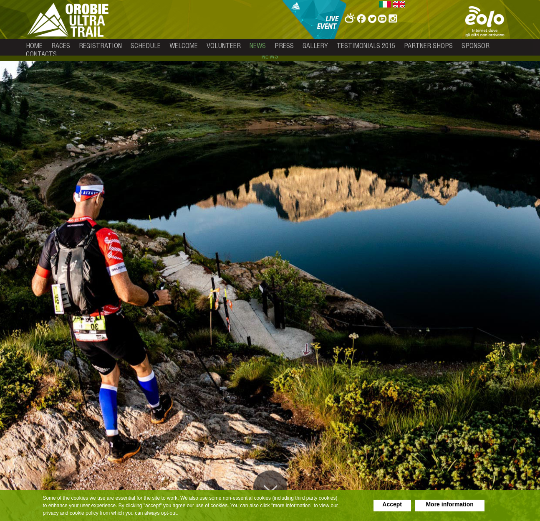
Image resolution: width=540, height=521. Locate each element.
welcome (183, 45)
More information (449, 504)
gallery (315, 45)
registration (100, 45)
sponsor (476, 45)
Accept (392, 504)
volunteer (224, 45)
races (60, 45)
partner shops (428, 45)
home (34, 45)
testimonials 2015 (366, 45)
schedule (146, 45)
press (284, 45)
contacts (41, 54)
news (258, 45)
